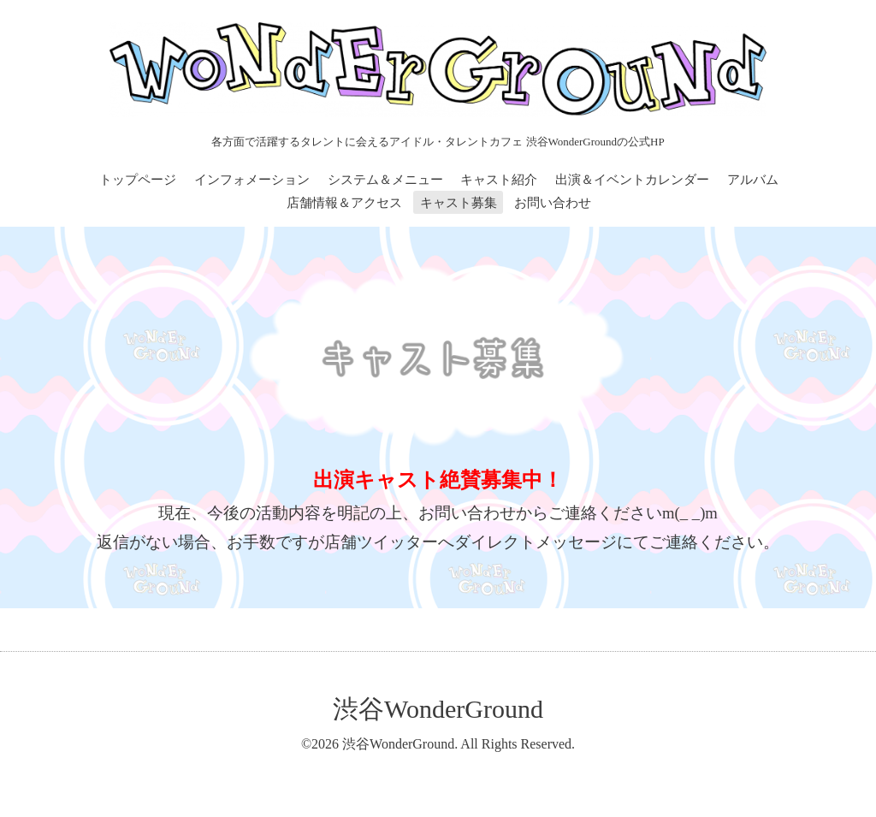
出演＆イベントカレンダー (632, 179)
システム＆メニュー (385, 179)
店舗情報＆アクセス (344, 203)
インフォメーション (252, 179)
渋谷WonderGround (438, 709)
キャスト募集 (458, 203)
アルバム (752, 179)
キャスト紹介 (498, 179)
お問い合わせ (552, 203)
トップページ (137, 179)
